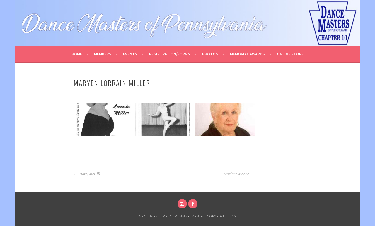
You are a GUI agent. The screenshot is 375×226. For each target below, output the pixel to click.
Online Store (290, 54)
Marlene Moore (239, 174)
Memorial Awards (247, 54)
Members (102, 54)
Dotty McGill (87, 174)
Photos (210, 54)
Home (76, 54)
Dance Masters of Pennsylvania (169, 216)
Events (130, 54)
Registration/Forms (169, 54)
